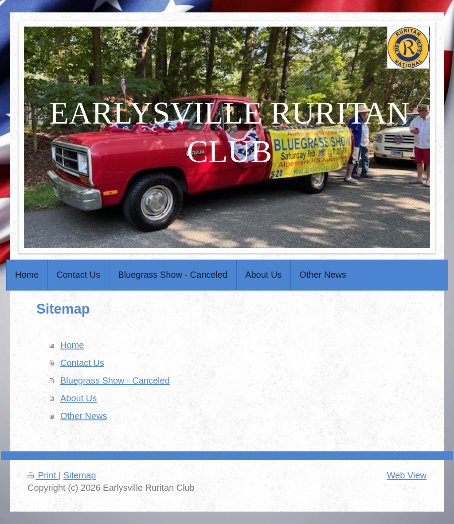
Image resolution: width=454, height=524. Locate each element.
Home (72, 345)
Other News (83, 416)
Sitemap (79, 475)
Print (43, 475)
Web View (407, 475)
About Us (78, 398)
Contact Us (82, 363)
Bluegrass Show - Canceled (115, 380)
